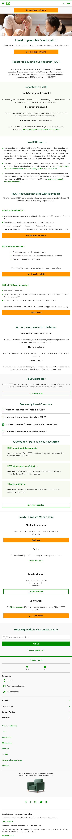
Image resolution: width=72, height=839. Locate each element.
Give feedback (11, 691)
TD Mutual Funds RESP (12, 209)
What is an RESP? (15, 483)
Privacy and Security (9, 724)
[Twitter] (26, 801)
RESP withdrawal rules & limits (21, 465)
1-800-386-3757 (36, 560)
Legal (4, 730)
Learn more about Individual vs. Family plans (40, 128)
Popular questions (36, 649)
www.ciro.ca (7, 834)
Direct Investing (17, 606)
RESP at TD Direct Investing (14, 284)
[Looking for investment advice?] (36, 10)
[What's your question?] (36, 636)
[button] (36, 234)
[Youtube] (41, 801)
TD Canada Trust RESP (12, 245)
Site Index (5, 764)
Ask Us (36, 643)
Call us (8, 679)
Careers (5, 753)
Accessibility (6, 736)
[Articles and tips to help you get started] (36, 503)
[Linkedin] (46, 801)
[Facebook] (30, 801)
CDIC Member (7, 742)
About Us (5, 747)
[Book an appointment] (36, 50)
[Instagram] (35, 801)
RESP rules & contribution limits (22, 447)
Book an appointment (14, 685)
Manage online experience (12, 759)
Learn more (6, 820)
